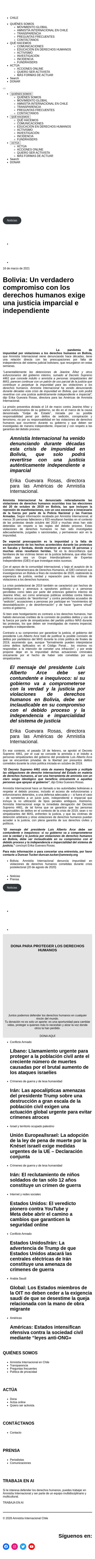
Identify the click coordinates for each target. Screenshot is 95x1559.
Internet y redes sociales (25, 1194)
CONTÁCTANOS (18, 1423)
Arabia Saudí (18, 1278)
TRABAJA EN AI (13, 1502)
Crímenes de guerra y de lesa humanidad (36, 1081)
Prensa (14, 879)
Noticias (15, 876)
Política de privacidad (23, 1371)
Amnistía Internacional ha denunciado (32, 500)
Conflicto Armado (21, 1042)
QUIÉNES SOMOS (20, 1353)
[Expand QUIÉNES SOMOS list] (21, 94)
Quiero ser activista (22, 1405)
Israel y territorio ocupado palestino (32, 1126)
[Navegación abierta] (4, 88)
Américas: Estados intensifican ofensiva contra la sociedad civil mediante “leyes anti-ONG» (46, 1332)
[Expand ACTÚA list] (15, 143)
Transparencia (19, 1365)
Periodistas (17, 1459)
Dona (13, 1399)
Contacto (15, 1432)
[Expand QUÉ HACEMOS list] (20, 117)
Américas (16, 1317)
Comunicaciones (20, 1462)
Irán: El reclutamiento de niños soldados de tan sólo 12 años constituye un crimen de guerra (45, 1180)
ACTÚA (10, 1389)
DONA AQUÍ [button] (47, 1035)
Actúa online (18, 1402)
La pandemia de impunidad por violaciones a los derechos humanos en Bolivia (47, 351)
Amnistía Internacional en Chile (29, 1362)
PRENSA (11, 1450)
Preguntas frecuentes (23, 1368)
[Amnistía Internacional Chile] (23, 11)
